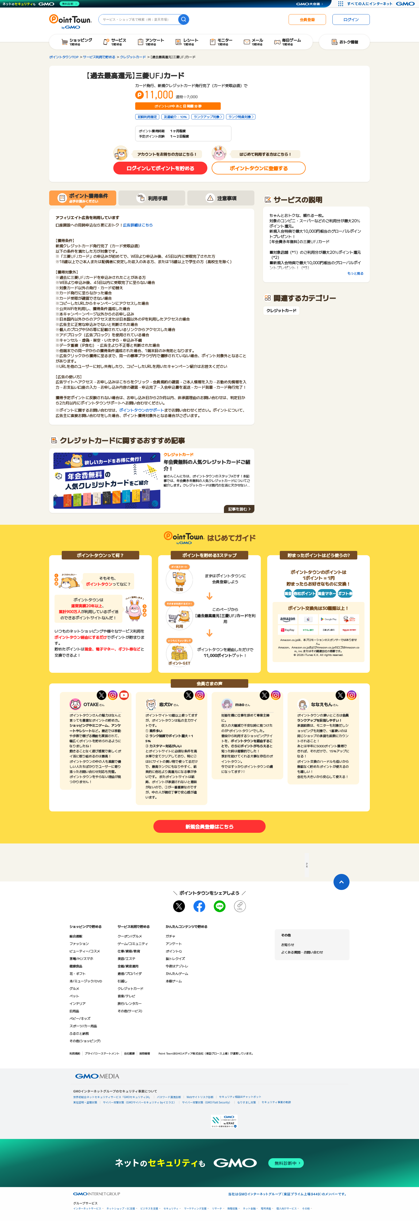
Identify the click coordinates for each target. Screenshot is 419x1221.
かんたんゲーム (177, 973)
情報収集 (232, 1208)
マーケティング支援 (195, 1208)
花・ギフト (77, 973)
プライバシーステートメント (102, 1053)
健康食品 (75, 966)
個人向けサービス (286, 1208)
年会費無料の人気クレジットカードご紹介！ (207, 465)
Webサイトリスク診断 (200, 1097)
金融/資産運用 (128, 966)
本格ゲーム (174, 981)
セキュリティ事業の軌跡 (276, 1102)
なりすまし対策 (246, 1102)
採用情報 (144, 1053)
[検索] (183, 19)
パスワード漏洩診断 (169, 1097)
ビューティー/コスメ (84, 951)
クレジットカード (281, 310)
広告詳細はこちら (138, 225)
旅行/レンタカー (130, 1003)
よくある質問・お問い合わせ (302, 952)
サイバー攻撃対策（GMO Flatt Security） (207, 1102)
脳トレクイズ (175, 958)
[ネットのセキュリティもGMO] (41, 3)
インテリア (77, 1003)
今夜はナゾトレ (177, 966)
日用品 (74, 1011)
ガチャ (170, 936)
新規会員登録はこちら (209, 826)
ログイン (351, 19)
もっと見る (355, 273)
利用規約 (74, 1053)
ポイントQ (173, 951)
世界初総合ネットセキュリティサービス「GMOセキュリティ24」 (112, 1097)
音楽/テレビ (126, 996)
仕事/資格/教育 (129, 951)
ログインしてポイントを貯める (160, 168)
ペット (74, 996)
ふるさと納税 (79, 1033)
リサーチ (217, 1208)
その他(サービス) (130, 1011)
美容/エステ (126, 958)
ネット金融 (249, 1208)
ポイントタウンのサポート (141, 410)
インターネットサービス (87, 1208)
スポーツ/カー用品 (83, 1026)
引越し (122, 981)
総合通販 (75, 936)
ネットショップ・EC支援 (121, 1208)
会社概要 (129, 1053)
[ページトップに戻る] (341, 882)
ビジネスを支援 (149, 1208)
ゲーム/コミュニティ (133, 943)
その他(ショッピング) (84, 1041)
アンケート (174, 943)
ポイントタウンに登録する (259, 168)
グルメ (74, 988)
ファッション (79, 943)
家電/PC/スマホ (81, 958)
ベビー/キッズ (79, 1018)
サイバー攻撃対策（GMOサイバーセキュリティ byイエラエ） (139, 1102)
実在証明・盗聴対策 (85, 1102)
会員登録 (307, 19)
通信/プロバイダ (130, 973)
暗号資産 (266, 1208)
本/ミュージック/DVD (85, 981)
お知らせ (287, 944)
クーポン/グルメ (130, 936)
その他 (306, 1208)
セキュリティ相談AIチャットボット (240, 1097)
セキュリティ (171, 1208)
